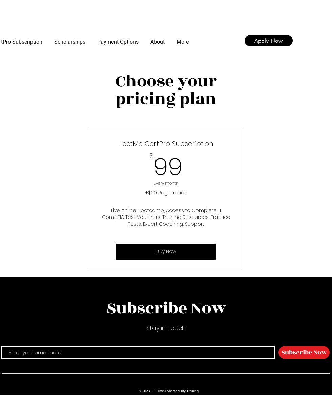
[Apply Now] (268, 40)
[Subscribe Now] (304, 352)
